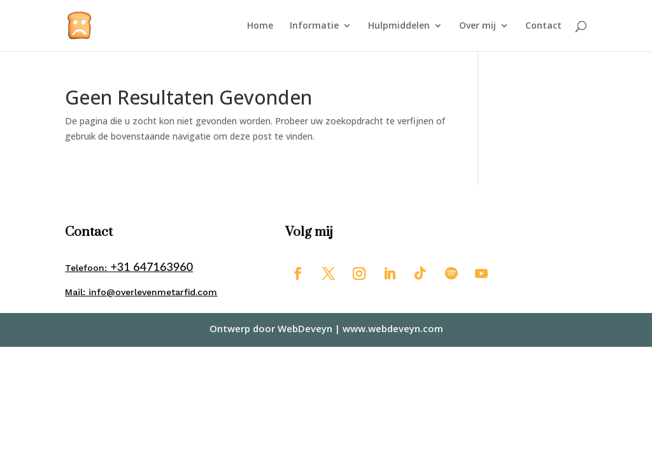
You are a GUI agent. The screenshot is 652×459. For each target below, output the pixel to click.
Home (260, 26)
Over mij (477, 26)
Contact (543, 26)
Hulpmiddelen (399, 26)
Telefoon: (129, 268)
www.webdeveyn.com (393, 328)
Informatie (314, 26)
